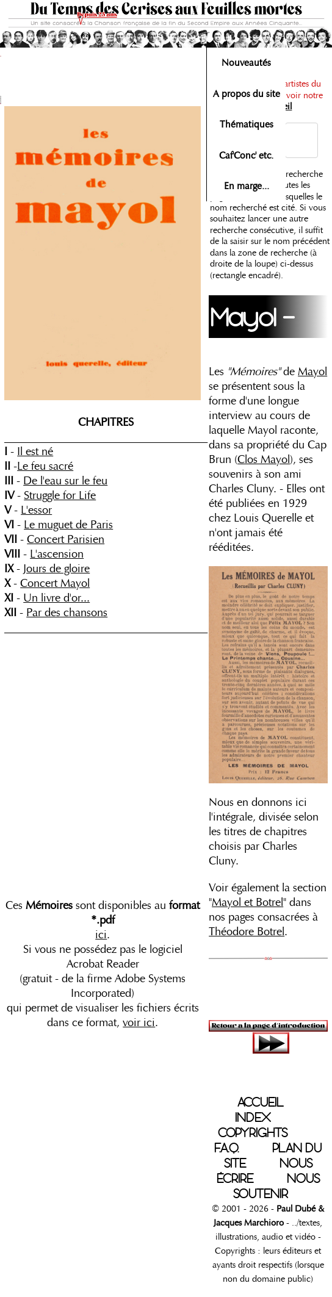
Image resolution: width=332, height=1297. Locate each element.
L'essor (36, 510)
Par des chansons (66, 612)
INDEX (253, 1117)
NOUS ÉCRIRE (264, 1171)
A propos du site (246, 94)
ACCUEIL (260, 1102)
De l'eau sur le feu (65, 480)
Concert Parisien (65, 539)
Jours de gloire (56, 568)
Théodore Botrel (246, 931)
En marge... (246, 186)
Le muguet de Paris (68, 524)
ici (101, 934)
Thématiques (246, 124)
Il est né (35, 451)
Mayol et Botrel (247, 902)
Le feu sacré (45, 466)
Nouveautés (246, 63)
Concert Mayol (55, 583)
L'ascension (57, 554)
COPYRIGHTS (252, 1133)
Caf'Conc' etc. (246, 155)
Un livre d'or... (56, 598)
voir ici (139, 1022)
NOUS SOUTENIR (276, 1186)
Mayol (312, 371)
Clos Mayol (263, 459)
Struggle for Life (60, 495)
